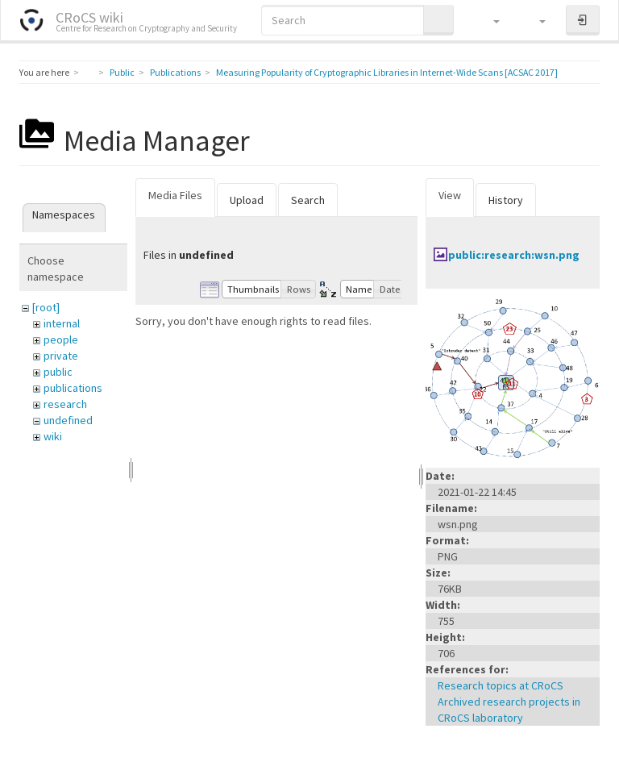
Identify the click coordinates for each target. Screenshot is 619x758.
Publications (175, 72)
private (61, 355)
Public (122, 72)
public (58, 371)
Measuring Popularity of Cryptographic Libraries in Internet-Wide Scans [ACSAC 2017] (387, 72)
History (505, 200)
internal (62, 323)
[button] (489, 20)
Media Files (175, 195)
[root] (46, 307)
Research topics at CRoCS (500, 685)
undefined (68, 420)
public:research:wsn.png (514, 255)
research (65, 404)
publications (73, 388)
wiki (53, 436)
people (61, 339)
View (449, 195)
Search (308, 200)
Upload (247, 200)
